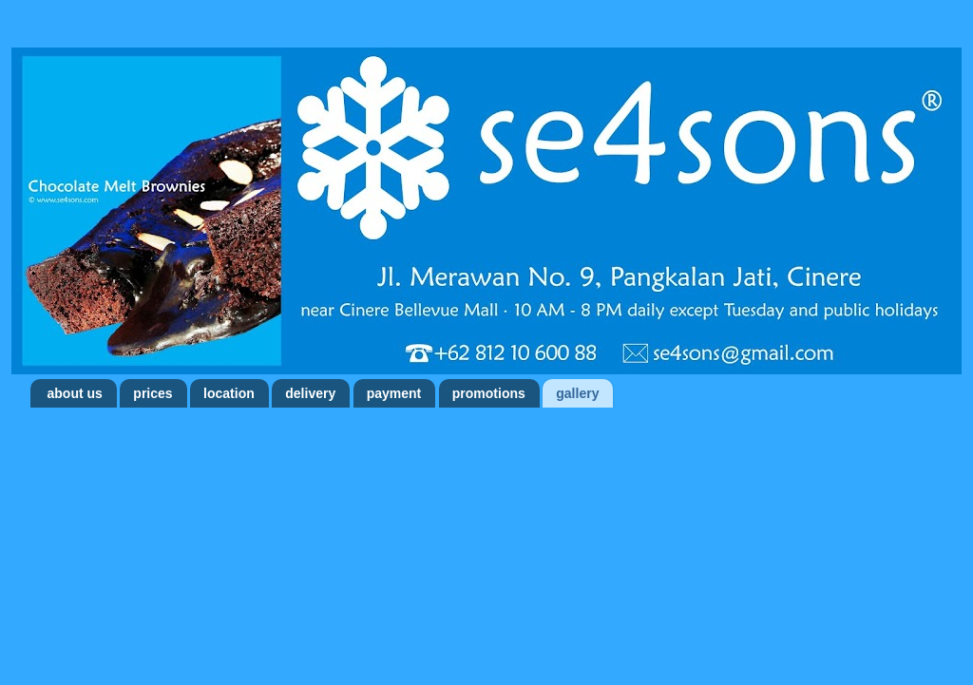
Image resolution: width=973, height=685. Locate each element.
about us (75, 393)
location (229, 393)
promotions (488, 393)
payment (394, 393)
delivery (310, 393)
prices (152, 393)
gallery (577, 393)
